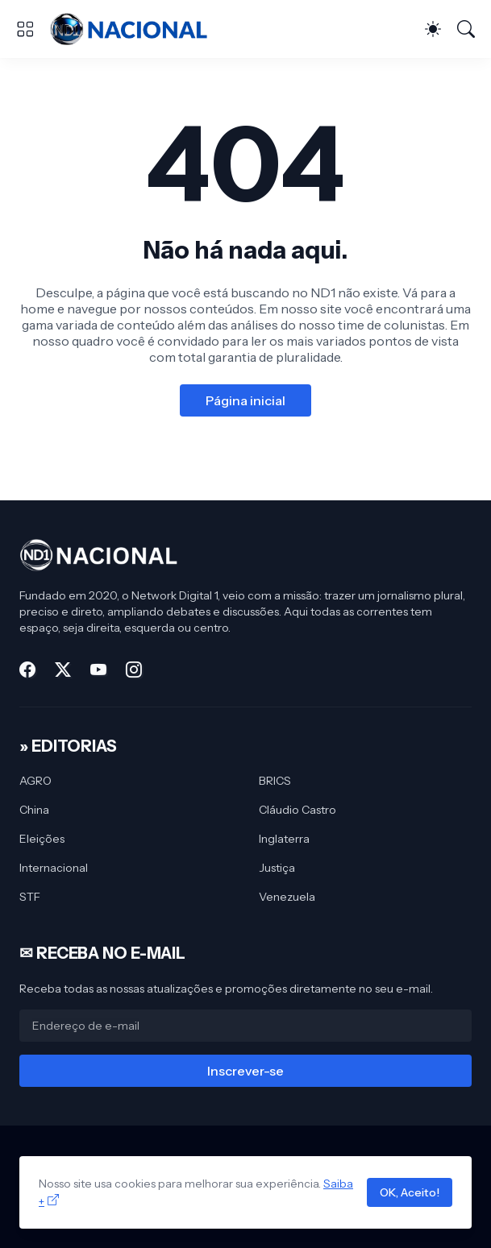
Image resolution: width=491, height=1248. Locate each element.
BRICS (275, 780)
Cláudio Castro (297, 809)
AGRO (35, 780)
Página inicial (245, 400)
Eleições (41, 838)
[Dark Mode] (433, 29)
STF (29, 896)
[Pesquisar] (466, 29)
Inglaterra (284, 838)
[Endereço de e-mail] (245, 1026)
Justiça (277, 867)
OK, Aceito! (409, 1192)
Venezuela (287, 896)
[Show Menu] (25, 29)
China (34, 809)
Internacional (53, 867)
